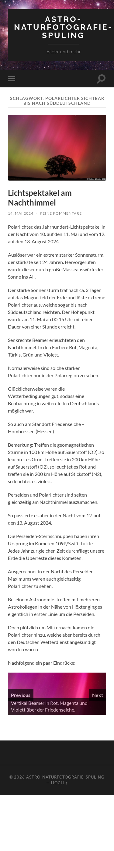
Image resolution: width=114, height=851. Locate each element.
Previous (20, 695)
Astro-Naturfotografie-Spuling (63, 27)
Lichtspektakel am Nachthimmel (40, 197)
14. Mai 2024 (20, 213)
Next (97, 695)
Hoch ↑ (59, 782)
